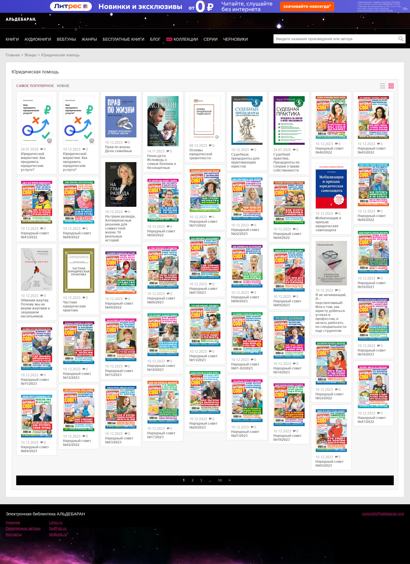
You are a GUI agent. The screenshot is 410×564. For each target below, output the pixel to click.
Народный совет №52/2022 (329, 396)
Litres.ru (56, 522)
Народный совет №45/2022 (372, 150)
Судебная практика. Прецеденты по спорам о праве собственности (286, 162)
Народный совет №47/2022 (372, 420)
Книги (12, 39)
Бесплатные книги (123, 39)
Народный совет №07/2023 (203, 291)
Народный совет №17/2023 (161, 435)
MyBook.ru (58, 534)
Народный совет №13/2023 (203, 358)
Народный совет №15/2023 (119, 373)
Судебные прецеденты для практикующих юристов (245, 160)
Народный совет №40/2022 (372, 218)
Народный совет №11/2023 (35, 382)
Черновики (235, 39)
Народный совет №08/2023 (245, 299)
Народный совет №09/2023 (287, 303)
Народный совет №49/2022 (119, 305)
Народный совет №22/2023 (245, 232)
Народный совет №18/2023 (161, 368)
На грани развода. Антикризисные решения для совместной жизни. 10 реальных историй (120, 228)
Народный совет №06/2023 (161, 300)
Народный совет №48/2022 (77, 235)
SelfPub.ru (58, 528)
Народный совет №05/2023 (329, 464)
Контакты (14, 534)
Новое (63, 86)
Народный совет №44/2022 (287, 236)
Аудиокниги (37, 39)
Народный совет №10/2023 (372, 285)
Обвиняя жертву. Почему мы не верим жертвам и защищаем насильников (35, 308)
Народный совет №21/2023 (245, 434)
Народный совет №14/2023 (287, 370)
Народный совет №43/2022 (35, 235)
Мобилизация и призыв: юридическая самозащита (328, 224)
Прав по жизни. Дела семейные (118, 149)
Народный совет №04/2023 (35, 449)
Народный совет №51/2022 (203, 224)
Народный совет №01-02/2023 (245, 366)
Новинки (13, 522)
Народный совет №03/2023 (119, 440)
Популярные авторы (23, 528)
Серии (211, 39)
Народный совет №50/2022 (161, 233)
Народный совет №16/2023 (372, 352)
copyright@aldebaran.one (383, 513)
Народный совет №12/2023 (77, 376)
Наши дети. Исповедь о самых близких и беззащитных (161, 162)
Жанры (89, 39)
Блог (155, 39)
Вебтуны (66, 39)
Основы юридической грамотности (200, 154)
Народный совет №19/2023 (287, 438)
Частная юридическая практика (74, 306)
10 (220, 480)
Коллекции (186, 39)
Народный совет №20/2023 (203, 425)
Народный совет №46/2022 (329, 150)
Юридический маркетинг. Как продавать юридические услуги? (33, 162)
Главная (13, 55)
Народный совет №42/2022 (77, 443)
